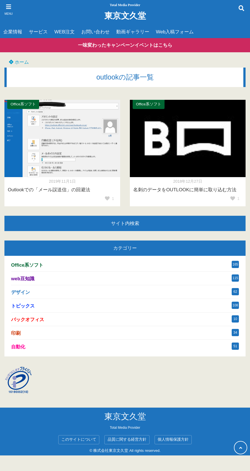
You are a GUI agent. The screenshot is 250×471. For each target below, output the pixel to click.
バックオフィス (27, 319)
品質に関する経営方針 (127, 439)
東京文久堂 (125, 15)
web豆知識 (22, 278)
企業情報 (12, 31)
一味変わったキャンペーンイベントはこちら (125, 45)
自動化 (18, 346)
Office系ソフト (23, 104)
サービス (38, 31)
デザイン (20, 292)
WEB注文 (64, 31)
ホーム (19, 62)
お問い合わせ (95, 31)
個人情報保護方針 (173, 439)
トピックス (23, 306)
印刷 (16, 333)
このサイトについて (78, 439)
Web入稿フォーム (175, 31)
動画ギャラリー (132, 31)
